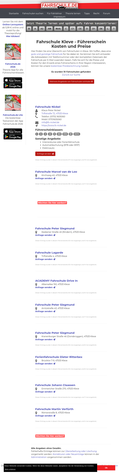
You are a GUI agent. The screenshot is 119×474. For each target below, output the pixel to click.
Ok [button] (106, 468)
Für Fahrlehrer (54, 13)
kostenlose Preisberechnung (65, 66)
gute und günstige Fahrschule (47, 54)
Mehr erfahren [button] (10, 469)
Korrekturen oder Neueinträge (68, 454)
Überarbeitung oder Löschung (81, 451)
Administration (39, 457)
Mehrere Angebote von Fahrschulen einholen (71, 81)
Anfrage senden (45, 154)
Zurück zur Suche (71, 75)
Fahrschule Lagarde (49, 252)
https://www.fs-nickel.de (54, 125)
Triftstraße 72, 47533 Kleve (55, 113)
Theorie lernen (72, 13)
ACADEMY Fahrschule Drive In (56, 280)
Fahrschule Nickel (47, 106)
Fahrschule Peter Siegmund (55, 228)
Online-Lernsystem (13, 24)
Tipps (87, 13)
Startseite (14, 13)
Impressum (59, 16)
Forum (106, 13)
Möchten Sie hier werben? (52, 203)
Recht (96, 13)
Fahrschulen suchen (32, 13)
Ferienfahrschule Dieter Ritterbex (58, 357)
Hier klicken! (13, 36)
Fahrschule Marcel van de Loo (56, 171)
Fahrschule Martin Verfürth (54, 409)
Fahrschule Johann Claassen (55, 385)
